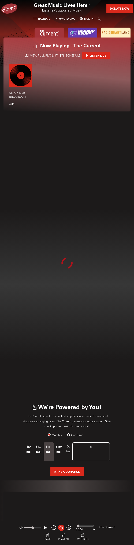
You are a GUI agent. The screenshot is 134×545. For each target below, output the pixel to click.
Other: (68, 451)
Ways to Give (65, 18)
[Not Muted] (21, 527)
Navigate (41, 18)
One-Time (75, 435)
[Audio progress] (85, 526)
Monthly (55, 435)
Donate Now (119, 8)
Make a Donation (67, 471)
